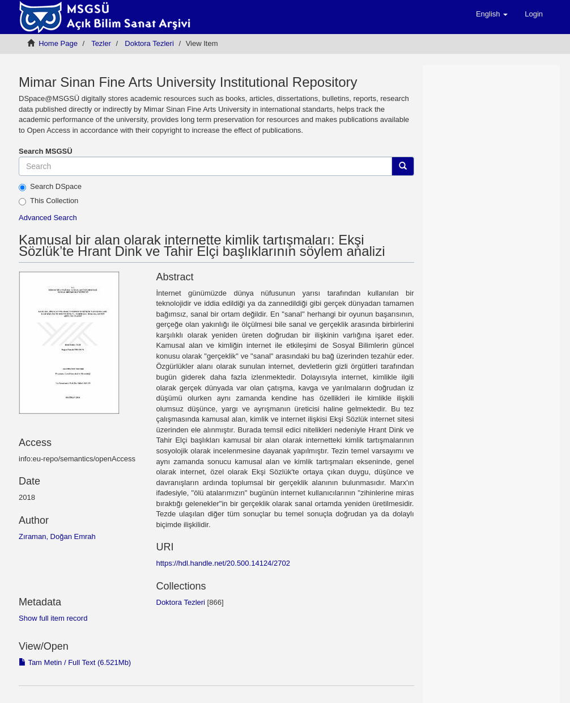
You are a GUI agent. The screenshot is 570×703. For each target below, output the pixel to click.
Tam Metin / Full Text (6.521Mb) (75, 662)
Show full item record (53, 618)
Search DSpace (50, 186)
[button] (491, 14)
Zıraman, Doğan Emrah (57, 536)
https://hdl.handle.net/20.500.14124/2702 (223, 563)
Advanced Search (48, 217)
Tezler (101, 43)
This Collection (48, 200)
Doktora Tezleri (149, 43)
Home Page (58, 43)
